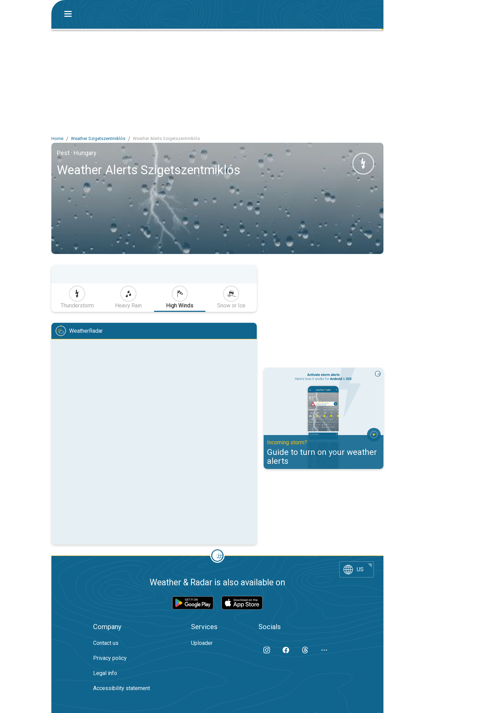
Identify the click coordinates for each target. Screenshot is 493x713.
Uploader (202, 643)
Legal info (105, 673)
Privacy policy (110, 658)
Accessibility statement (121, 688)
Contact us (105, 643)
